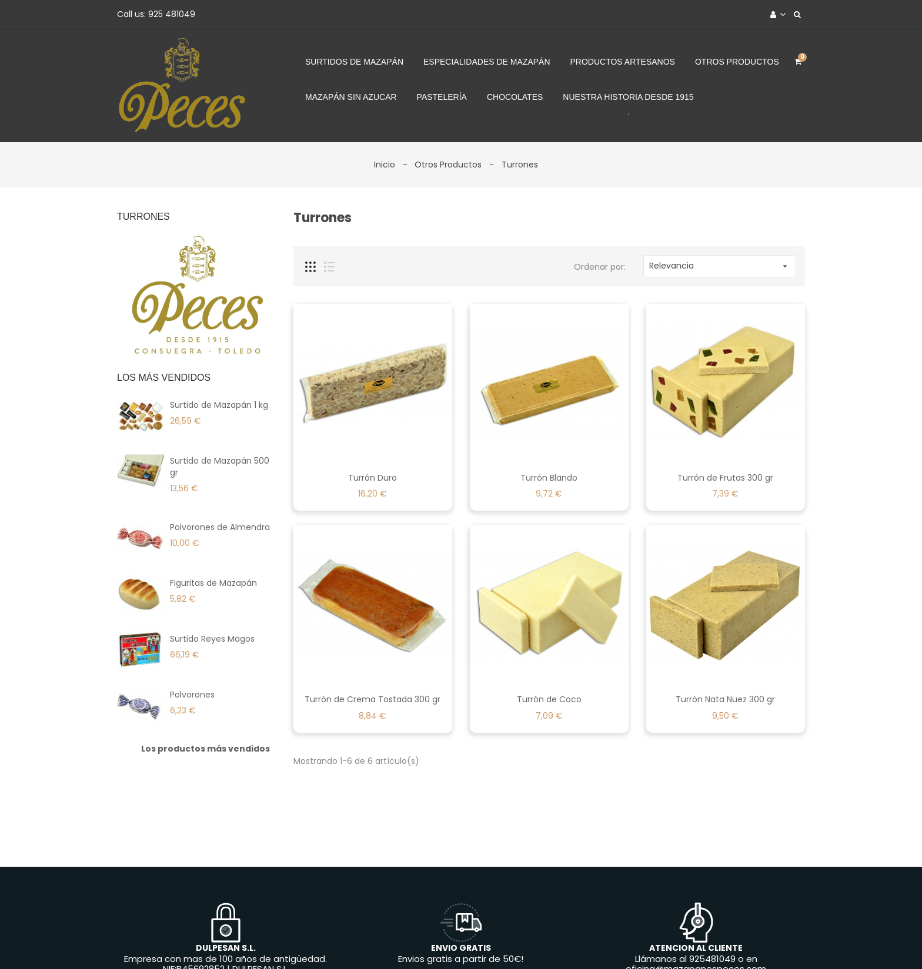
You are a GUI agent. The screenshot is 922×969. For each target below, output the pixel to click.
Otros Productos (737, 61)
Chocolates (515, 97)
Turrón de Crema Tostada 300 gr (372, 699)
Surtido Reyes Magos (212, 639)
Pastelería (442, 97)
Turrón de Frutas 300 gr (725, 478)
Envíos (207, 941)
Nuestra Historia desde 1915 (628, 97)
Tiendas (703, 941)
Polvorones (192, 694)
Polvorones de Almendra (220, 527)
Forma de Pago (452, 941)
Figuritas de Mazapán (213, 583)
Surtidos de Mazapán (354, 61)
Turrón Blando (548, 478)
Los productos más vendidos (205, 749)
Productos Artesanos (622, 61)
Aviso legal (258, 941)
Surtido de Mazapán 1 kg (219, 405)
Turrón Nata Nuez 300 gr (725, 699)
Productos (318, 941)
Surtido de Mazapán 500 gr (219, 466)
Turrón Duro (372, 478)
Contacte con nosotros (548, 941)
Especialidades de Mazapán (486, 61)
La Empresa (380, 941)
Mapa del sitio (642, 941)
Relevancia (719, 265)
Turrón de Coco (549, 699)
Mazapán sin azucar (351, 97)
